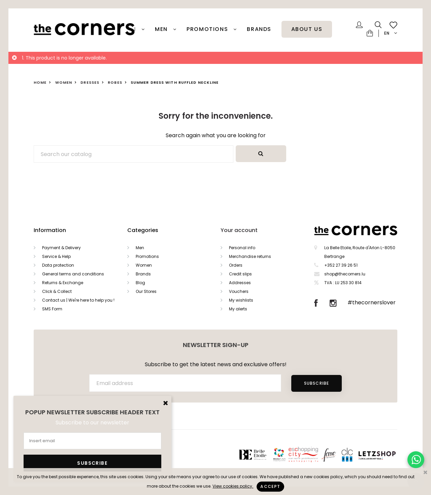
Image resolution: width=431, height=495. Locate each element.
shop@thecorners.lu (344, 274)
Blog (140, 282)
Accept (270, 486)
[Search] (133, 154)
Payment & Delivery (61, 248)
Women (144, 265)
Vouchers (238, 291)
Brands (259, 29)
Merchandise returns (250, 256)
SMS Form (52, 309)
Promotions (147, 256)
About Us (307, 29)
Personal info (242, 248)
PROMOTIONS (208, 29)
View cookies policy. (232, 486)
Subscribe (316, 383)
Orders (235, 265)
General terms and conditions (73, 274)
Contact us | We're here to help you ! (78, 300)
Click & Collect (57, 291)
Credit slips (240, 274)
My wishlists (241, 300)
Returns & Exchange (62, 282)
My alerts (238, 309)
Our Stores (146, 291)
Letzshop (385, 454)
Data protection (58, 265)
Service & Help (56, 256)
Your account (239, 230)
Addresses (240, 282)
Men (162, 29)
